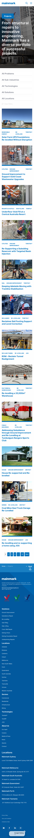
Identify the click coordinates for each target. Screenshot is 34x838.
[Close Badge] (24, 831)
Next (26, 554)
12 (22, 554)
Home (3, 58)
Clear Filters (8, 104)
